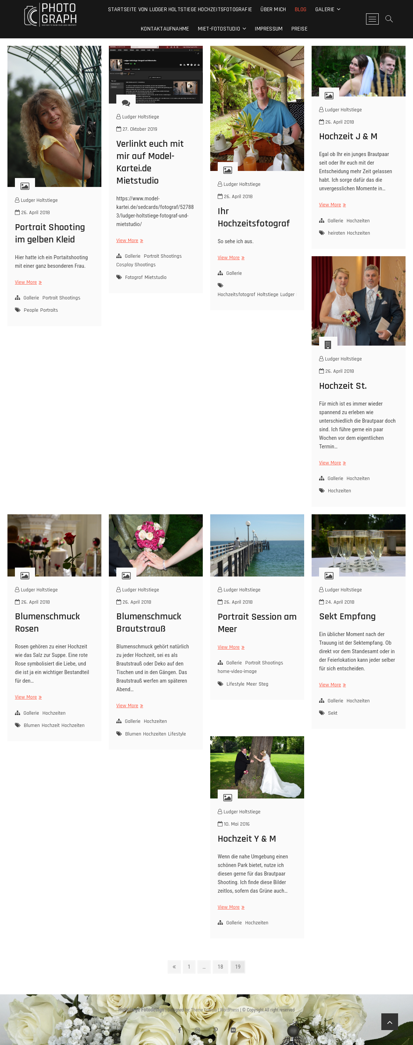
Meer (251, 684)
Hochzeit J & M (348, 136)
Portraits (49, 310)
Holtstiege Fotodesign (141, 1010)
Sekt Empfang (347, 616)
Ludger (287, 294)
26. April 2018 (32, 212)
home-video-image (237, 671)
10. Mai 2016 (234, 824)
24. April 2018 (336, 602)
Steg (263, 684)
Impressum (269, 29)
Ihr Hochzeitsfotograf (254, 217)
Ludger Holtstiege (36, 200)
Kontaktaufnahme (165, 29)
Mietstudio (156, 277)
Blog (301, 9)
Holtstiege (267, 294)
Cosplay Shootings (136, 264)
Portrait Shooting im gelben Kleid (50, 233)
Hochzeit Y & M (247, 839)
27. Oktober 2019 (136, 129)
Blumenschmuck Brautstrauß (148, 622)
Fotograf (134, 277)
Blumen (32, 725)
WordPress (229, 1010)
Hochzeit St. (343, 386)
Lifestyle (177, 734)
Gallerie (31, 298)
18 (222, 966)
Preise (299, 29)
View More (27, 282)
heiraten (336, 233)
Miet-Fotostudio (219, 29)
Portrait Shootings (61, 298)
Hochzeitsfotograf (236, 294)
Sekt (332, 713)
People (31, 310)
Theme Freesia (204, 1010)
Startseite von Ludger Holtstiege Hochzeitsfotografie (180, 9)
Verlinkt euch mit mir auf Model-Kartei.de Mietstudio (150, 162)
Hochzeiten (358, 220)
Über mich (273, 9)
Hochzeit (51, 725)
